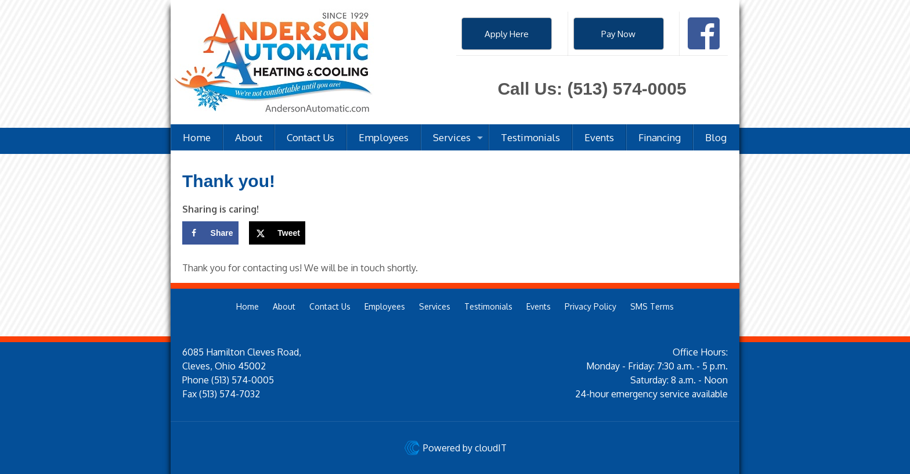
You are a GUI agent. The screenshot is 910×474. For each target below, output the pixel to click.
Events (538, 306)
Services (434, 306)
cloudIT (489, 448)
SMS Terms (652, 306)
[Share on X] (277, 233)
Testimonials (488, 306)
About (284, 306)
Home (247, 306)
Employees (384, 306)
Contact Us (330, 306)
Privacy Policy (590, 306)
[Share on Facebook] (210, 233)
